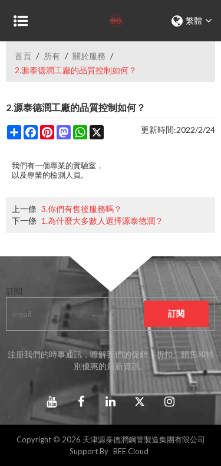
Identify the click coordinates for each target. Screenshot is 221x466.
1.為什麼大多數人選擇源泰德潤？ (102, 221)
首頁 (23, 56)
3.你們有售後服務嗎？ (81, 209)
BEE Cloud (131, 451)
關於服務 (88, 56)
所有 (52, 56)
